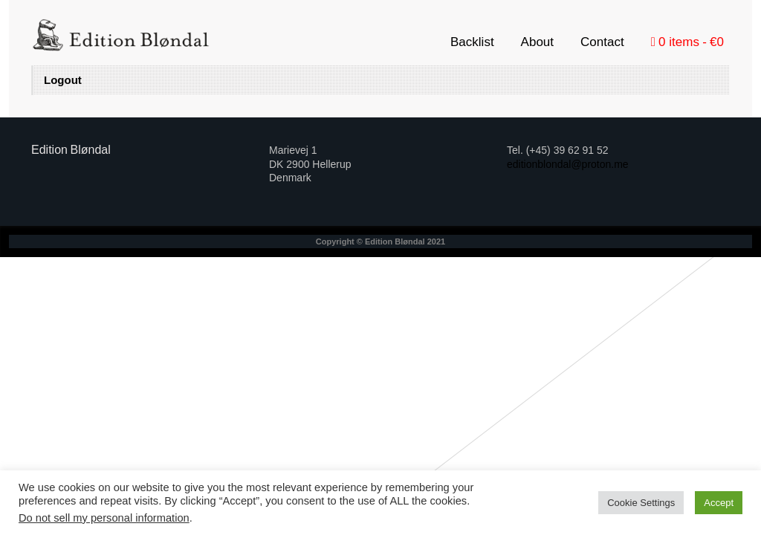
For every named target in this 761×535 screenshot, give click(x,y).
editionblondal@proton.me (568, 164)
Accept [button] (719, 502)
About (537, 42)
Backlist (472, 42)
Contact (602, 42)
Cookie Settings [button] (641, 502)
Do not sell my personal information (104, 518)
